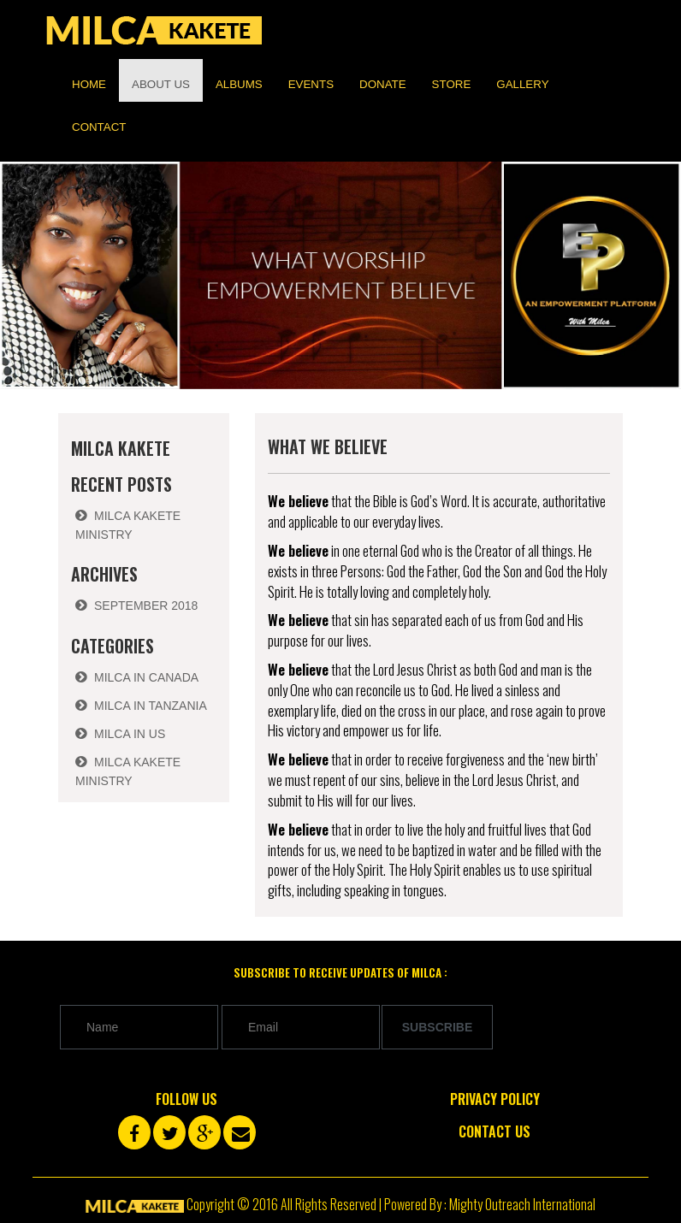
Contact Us (494, 1131)
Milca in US (129, 734)
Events (311, 84)
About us (161, 84)
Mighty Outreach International (522, 1204)
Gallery (522, 84)
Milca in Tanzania (150, 705)
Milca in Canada (146, 677)
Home (89, 84)
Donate (382, 84)
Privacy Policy (495, 1099)
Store (451, 84)
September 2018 (146, 605)
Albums (239, 84)
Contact (99, 127)
